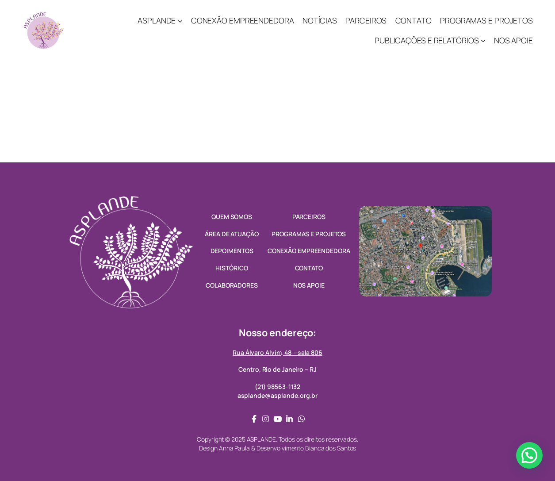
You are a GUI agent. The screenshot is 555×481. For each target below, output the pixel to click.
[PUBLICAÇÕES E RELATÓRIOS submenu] (483, 40)
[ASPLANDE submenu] (180, 21)
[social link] (254, 418)
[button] (529, 455)
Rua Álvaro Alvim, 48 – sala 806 (277, 352)
